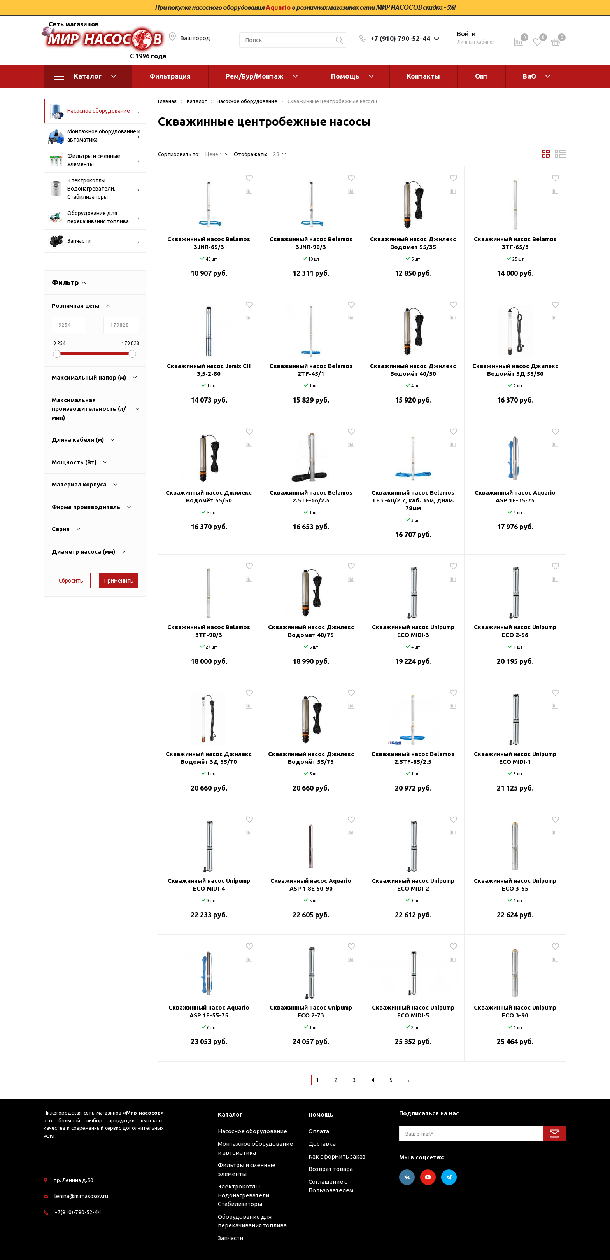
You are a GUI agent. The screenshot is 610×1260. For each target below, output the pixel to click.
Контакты (423, 76)
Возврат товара (331, 1169)
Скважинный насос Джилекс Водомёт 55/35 (413, 243)
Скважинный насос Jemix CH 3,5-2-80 (209, 369)
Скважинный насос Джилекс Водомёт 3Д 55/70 (209, 758)
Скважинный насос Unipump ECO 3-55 (515, 884)
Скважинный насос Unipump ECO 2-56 (515, 631)
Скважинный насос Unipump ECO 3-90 (515, 1011)
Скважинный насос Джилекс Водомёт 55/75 (311, 758)
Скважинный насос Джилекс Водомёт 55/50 (209, 496)
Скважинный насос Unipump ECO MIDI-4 (209, 884)
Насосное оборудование (94, 111)
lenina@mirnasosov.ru (81, 1196)
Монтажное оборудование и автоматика (94, 136)
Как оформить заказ (337, 1156)
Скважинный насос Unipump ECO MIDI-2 (413, 884)
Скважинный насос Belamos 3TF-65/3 (515, 243)
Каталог (85, 76)
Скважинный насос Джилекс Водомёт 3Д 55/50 (515, 369)
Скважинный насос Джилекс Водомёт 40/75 (311, 631)
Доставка (322, 1143)
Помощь (345, 76)
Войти (466, 33)
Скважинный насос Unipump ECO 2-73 (311, 1011)
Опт (481, 76)
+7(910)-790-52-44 (77, 1212)
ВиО (529, 76)
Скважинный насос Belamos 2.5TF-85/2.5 (413, 758)
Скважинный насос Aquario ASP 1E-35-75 (515, 496)
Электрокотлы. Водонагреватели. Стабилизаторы (94, 188)
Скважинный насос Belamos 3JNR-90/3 (311, 243)
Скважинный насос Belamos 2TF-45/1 (311, 369)
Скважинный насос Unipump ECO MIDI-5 (413, 1011)
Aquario (278, 7)
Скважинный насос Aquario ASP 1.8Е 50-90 (310, 884)
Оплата (319, 1131)
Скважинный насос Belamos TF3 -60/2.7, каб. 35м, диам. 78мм (413, 500)
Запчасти (94, 241)
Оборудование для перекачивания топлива (94, 217)
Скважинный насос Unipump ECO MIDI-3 (413, 631)
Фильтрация (170, 76)
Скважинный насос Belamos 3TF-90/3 (208, 631)
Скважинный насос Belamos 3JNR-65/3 (208, 243)
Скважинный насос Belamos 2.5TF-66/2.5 (311, 496)
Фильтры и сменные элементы (94, 160)
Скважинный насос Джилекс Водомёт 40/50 (413, 369)
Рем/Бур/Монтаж (255, 76)
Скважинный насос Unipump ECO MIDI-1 (515, 758)
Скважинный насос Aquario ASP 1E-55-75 (208, 1011)
